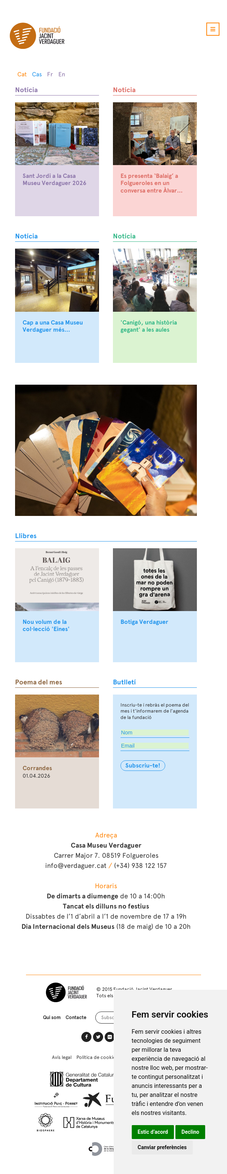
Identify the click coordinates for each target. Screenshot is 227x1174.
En (61, 74)
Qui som (52, 1017)
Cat (22, 74)
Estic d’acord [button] (153, 1132)
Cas (37, 74)
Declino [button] (190, 1132)
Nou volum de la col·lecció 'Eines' (46, 625)
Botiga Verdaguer (144, 622)
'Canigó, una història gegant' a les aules (148, 326)
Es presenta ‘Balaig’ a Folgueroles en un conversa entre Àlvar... (151, 183)
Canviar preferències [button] (162, 1147)
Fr (50, 74)
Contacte (76, 1017)
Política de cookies (97, 1057)
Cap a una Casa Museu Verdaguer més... (53, 326)
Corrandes (37, 768)
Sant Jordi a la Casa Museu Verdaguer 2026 (54, 179)
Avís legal (62, 1057)
